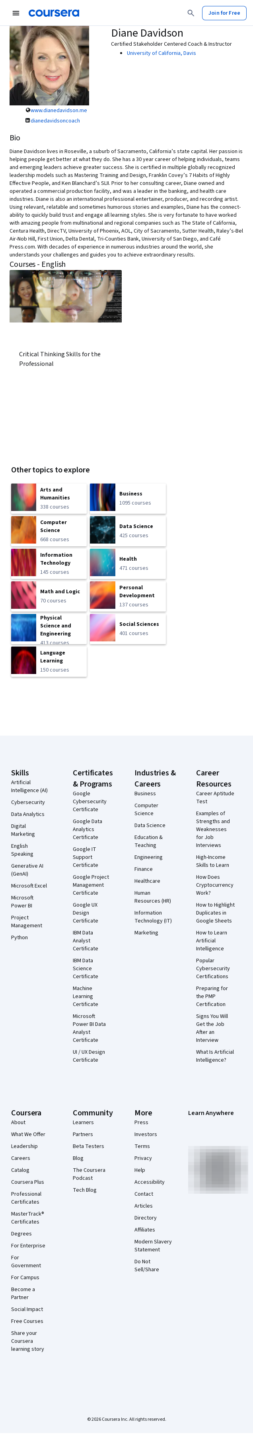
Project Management (26, 922)
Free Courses (27, 1321)
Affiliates (144, 1230)
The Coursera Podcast (89, 1174)
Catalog (20, 1170)
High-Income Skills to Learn (212, 861)
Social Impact (27, 1309)
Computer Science (146, 810)
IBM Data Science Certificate (85, 969)
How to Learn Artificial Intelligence (211, 941)
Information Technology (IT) (153, 917)
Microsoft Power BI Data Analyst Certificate (89, 1028)
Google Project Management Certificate (91, 885)
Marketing (146, 933)
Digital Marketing (23, 830)
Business (145, 794)
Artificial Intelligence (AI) (29, 786)
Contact (143, 1194)
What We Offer (28, 1134)
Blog (78, 1158)
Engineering (148, 857)
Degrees (21, 1234)
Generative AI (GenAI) (27, 870)
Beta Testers (88, 1146)
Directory (145, 1218)
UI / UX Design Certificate (89, 1056)
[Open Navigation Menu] (15, 13)
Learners (83, 1123)
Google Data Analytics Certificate (87, 829)
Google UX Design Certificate (85, 913)
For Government (26, 1262)
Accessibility (149, 1182)
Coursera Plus (27, 1182)
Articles (143, 1206)
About (18, 1123)
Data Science (149, 825)
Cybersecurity (28, 802)
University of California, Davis (161, 53)
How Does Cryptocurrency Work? (215, 885)
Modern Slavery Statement (153, 1246)
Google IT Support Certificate (85, 857)
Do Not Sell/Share (146, 1266)
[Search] (190, 13)
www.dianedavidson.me (59, 111)
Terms (142, 1146)
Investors (145, 1134)
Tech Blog (85, 1190)
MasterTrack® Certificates (27, 1218)
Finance (143, 869)
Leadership (24, 1146)
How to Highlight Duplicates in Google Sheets (215, 913)
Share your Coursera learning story (27, 1341)
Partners (83, 1134)
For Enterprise (28, 1246)
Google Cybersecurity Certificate (90, 802)
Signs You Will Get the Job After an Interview (212, 1028)
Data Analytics (28, 814)
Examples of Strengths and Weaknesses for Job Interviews (213, 829)
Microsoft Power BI (22, 902)
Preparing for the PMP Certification (212, 996)
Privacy (143, 1158)
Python (19, 938)
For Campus (25, 1278)
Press (141, 1123)
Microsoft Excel (29, 886)
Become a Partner (23, 1293)
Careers (20, 1158)
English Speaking (22, 850)
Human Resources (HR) (152, 897)
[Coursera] (54, 13)
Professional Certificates (26, 1198)
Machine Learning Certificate (85, 996)
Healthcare (147, 881)
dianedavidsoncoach (55, 121)
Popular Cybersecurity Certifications (213, 969)
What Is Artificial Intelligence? (215, 1056)
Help (139, 1170)
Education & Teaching (148, 841)
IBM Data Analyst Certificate (85, 941)
